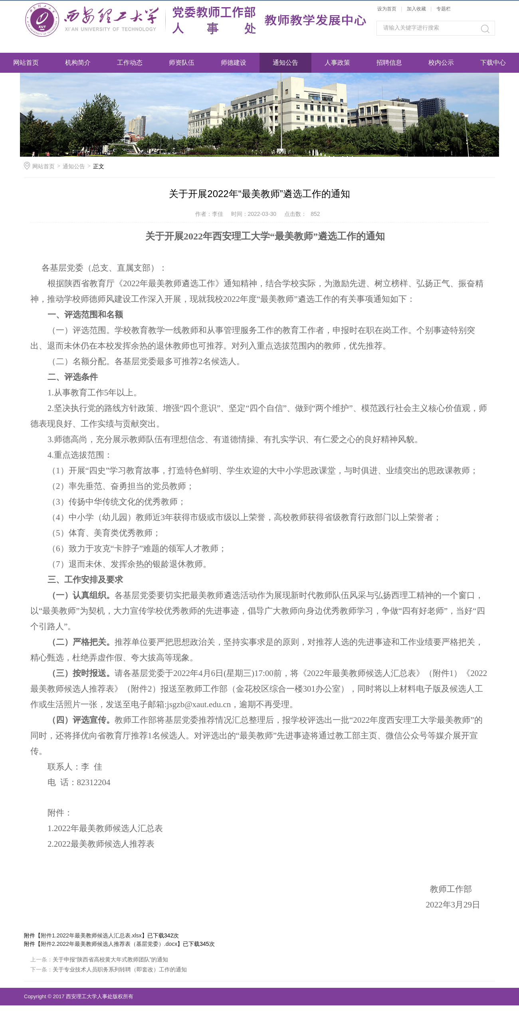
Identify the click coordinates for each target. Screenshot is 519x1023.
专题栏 (443, 9)
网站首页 (26, 62)
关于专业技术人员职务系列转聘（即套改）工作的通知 (120, 969)
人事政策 (337, 62)
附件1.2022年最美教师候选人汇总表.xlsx (91, 935)
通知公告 (285, 62)
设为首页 (386, 9)
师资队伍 (181, 62)
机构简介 (78, 62)
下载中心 (493, 62)
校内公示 (441, 62)
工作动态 (130, 62)
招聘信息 (389, 62)
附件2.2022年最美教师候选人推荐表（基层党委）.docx (109, 944)
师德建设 (233, 62)
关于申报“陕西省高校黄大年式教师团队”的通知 (110, 959)
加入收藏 (416, 9)
